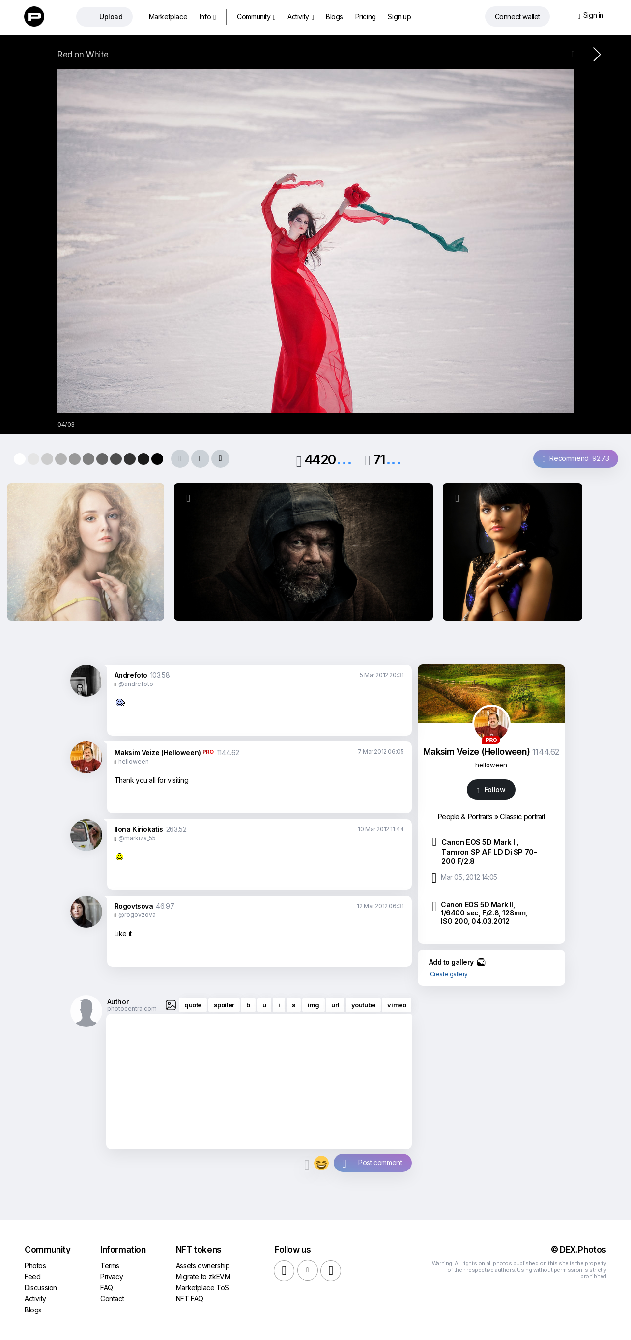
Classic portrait (522, 816)
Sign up (399, 16)
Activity (300, 16)
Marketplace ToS (202, 1287)
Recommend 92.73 (576, 458)
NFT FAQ (189, 1298)
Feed (32, 1276)
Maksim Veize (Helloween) (158, 752)
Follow (491, 790)
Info (208, 16)
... (344, 458)
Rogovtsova (134, 906)
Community (256, 16)
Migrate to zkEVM (203, 1276)
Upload (104, 16)
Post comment (380, 1162)
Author (118, 1002)
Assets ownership (203, 1265)
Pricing (365, 16)
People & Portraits (464, 816)
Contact (112, 1298)
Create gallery (449, 974)
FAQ (106, 1287)
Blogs (334, 16)
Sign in (590, 15)
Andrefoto (131, 675)
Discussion (41, 1287)
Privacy (111, 1276)
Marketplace (168, 16)
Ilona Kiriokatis (139, 829)
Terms (109, 1265)
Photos (35, 1265)
